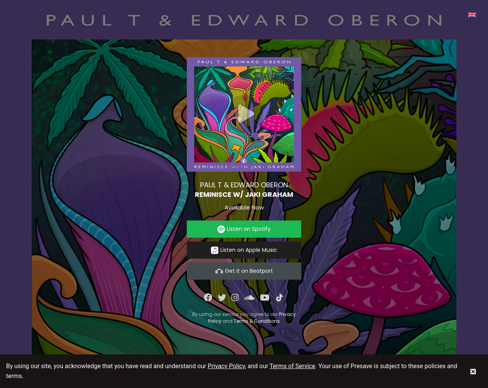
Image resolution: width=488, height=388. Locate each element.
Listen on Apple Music (244, 250)
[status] (473, 371)
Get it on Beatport (244, 271)
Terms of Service (292, 366)
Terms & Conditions (257, 321)
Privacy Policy (226, 366)
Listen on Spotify (244, 229)
